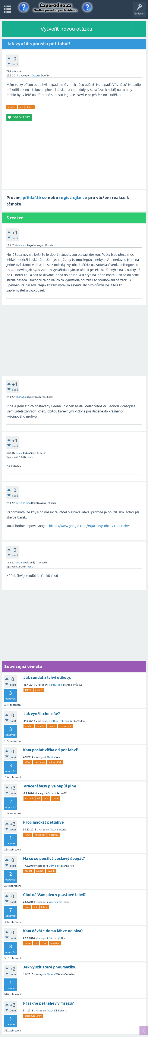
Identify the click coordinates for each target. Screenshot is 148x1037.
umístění (54, 943)
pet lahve (40, 762)
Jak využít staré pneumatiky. (49, 967)
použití (40, 871)
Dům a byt (54, 865)
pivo (27, 907)
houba (52, 726)
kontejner (40, 834)
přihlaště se (35, 197)
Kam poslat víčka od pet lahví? (50, 750)
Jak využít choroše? (41, 713)
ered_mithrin (24, 503)
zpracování (65, 726)
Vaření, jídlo (56, 684)
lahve (30, 107)
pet (21, 107)
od (38, 798)
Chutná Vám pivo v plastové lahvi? (54, 894)
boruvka (21, 397)
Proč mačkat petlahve (43, 822)
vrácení (29, 798)
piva (46, 798)
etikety (38, 690)
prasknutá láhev (33, 1015)
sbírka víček (55, 762)
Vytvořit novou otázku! (67, 29)
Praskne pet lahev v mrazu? (48, 1003)
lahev (44, 907)
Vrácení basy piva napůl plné (49, 786)
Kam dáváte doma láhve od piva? (53, 931)
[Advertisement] (74, 155)
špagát (28, 871)
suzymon (21, 245)
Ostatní (36, 75)
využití (11, 107)
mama (19, 453)
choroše (41, 726)
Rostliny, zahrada (59, 721)
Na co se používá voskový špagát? (54, 858)
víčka (28, 762)
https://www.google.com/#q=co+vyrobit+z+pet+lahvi (89, 526)
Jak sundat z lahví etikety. (47, 677)
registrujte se (73, 197)
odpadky (53, 834)
